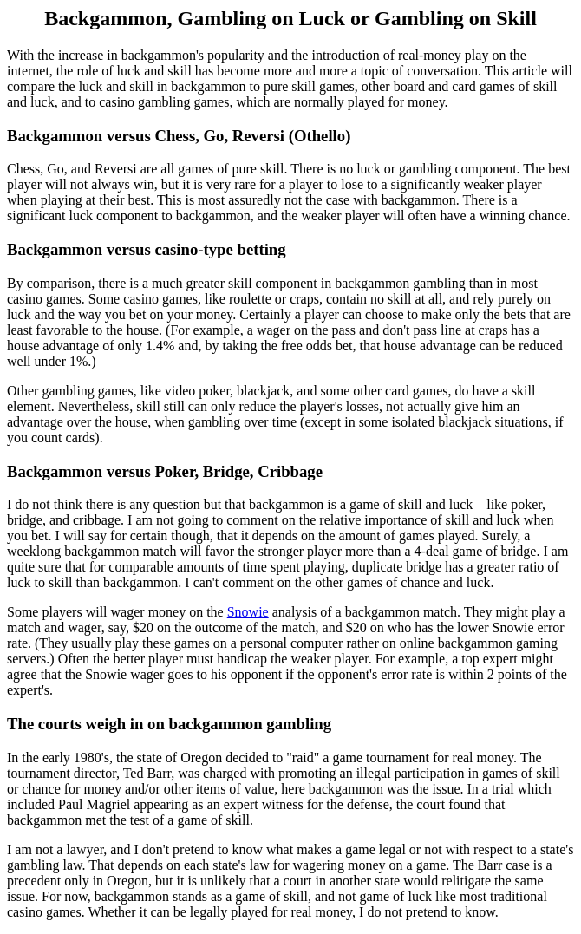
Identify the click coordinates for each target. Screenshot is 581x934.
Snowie (248, 611)
